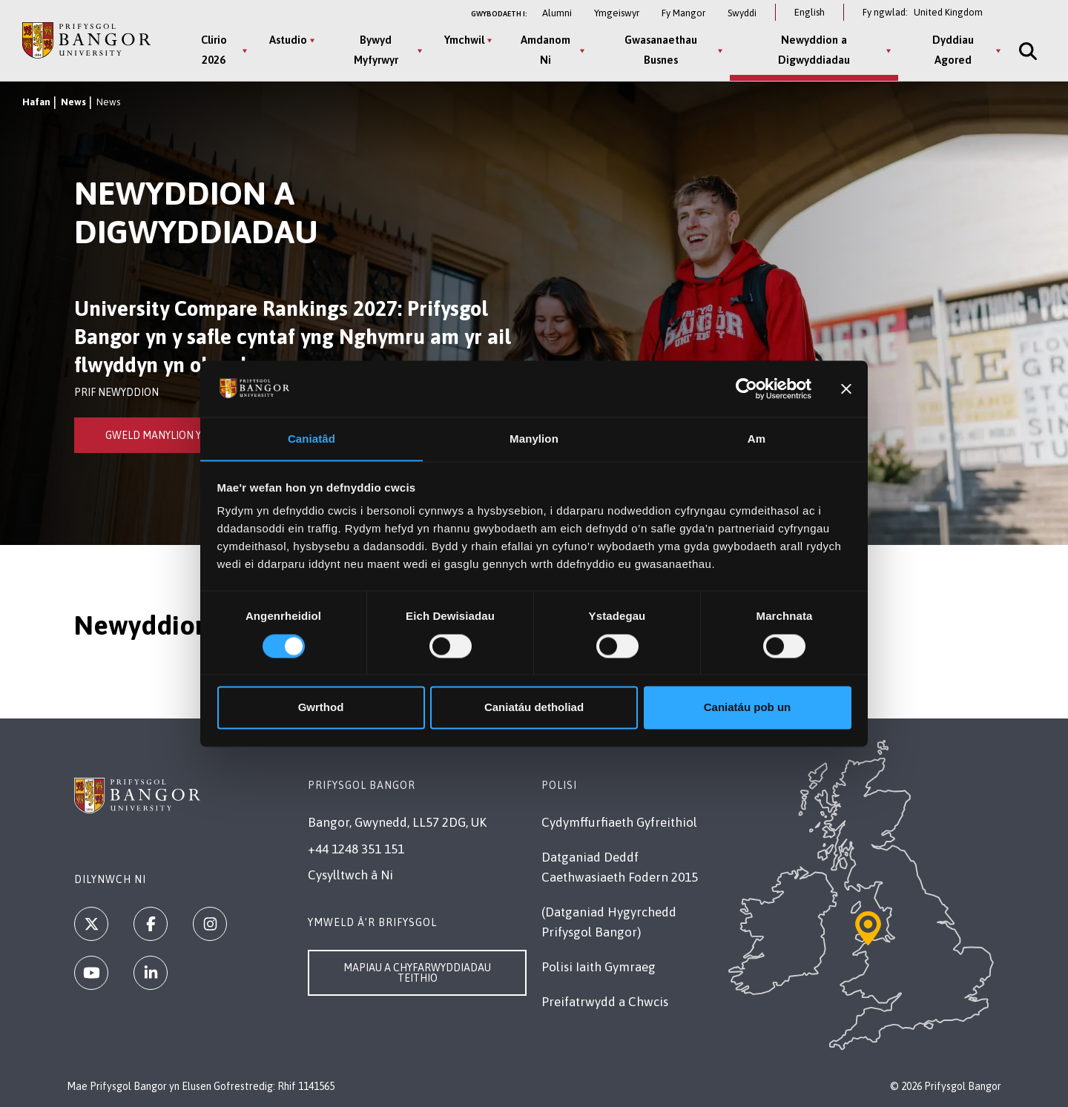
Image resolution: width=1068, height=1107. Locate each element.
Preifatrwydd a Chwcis (604, 1001)
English (809, 12)
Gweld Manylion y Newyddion (184, 435)
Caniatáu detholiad (534, 707)
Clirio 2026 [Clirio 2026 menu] (213, 49)
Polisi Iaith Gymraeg (598, 966)
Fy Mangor (683, 13)
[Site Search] (1025, 51)
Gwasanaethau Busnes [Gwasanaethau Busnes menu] (660, 49)
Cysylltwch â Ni (350, 875)
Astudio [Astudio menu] (288, 39)
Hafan (36, 102)
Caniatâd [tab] (311, 438)
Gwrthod (321, 707)
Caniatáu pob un (747, 707)
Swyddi (742, 13)
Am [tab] (756, 438)
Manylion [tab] (534, 438)
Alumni (557, 13)
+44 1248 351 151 (356, 849)
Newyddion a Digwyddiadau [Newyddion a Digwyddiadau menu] (812, 49)
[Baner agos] (846, 388)
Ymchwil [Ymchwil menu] (464, 39)
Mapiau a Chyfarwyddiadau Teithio (417, 973)
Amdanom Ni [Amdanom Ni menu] (545, 49)
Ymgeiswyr (616, 13)
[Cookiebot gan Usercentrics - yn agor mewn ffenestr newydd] (746, 388)
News (73, 102)
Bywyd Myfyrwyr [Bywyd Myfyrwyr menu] (375, 49)
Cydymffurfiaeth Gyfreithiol (619, 822)
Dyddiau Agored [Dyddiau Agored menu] (951, 49)
